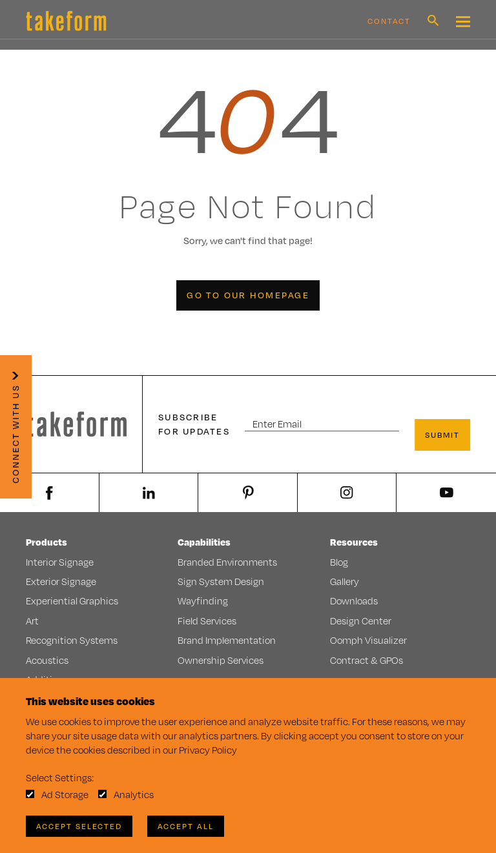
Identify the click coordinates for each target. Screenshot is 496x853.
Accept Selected (79, 826)
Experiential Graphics (72, 601)
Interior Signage (60, 562)
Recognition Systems (72, 640)
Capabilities (204, 542)
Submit (442, 434)
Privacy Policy (208, 750)
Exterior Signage (61, 581)
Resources (354, 542)
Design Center (360, 621)
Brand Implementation (227, 640)
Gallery (344, 581)
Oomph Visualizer (368, 640)
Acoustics (47, 660)
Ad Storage (64, 794)
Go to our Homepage (248, 295)
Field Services (207, 621)
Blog (339, 562)
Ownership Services (221, 660)
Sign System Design (221, 581)
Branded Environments (227, 562)
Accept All (186, 826)
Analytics (134, 794)
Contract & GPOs (366, 660)
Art (32, 621)
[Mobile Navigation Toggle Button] (463, 21)
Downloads (354, 601)
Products (46, 542)
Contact (389, 20)
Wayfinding (203, 601)
